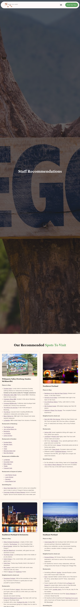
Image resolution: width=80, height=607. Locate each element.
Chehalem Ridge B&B (10, 399)
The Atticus (7, 412)
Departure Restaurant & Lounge (13, 598)
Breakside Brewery (60, 451)
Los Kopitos (7, 433)
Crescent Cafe (8, 468)
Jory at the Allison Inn (10, 429)
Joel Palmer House (10, 475)
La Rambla (7, 459)
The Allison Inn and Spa (10, 407)
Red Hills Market (8, 453)
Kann (45, 576)
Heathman (19, 571)
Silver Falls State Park (10, 488)
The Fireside (54, 441)
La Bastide (7, 420)
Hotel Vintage (8, 559)
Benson (11, 571)
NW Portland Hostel (50, 406)
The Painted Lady (9, 427)
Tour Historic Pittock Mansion (53, 464)
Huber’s (18, 589)
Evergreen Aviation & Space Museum (14, 492)
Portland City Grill (22, 602)
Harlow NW (47, 432)
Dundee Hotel (8, 388)
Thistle (5, 466)
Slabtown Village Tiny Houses (53, 410)
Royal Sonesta (8, 546)
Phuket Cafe (55, 436)
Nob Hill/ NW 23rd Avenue (52, 419)
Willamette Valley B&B (10, 395)
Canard (46, 585)
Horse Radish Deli (10, 481)
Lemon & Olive (8, 435)
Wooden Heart (8, 444)
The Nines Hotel (8, 554)
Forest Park (74, 462)
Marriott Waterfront (9, 550)
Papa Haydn (55, 449)
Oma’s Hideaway (71, 593)
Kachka (59, 572)
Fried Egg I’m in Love (71, 598)
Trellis (5, 446)
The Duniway (13, 544)
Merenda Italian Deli (9, 451)
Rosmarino (7, 431)
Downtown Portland (9, 578)
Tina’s (5, 449)
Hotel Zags (7, 563)
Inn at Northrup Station (51, 402)
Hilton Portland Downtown (11, 542)
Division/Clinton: (49, 557)
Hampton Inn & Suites (50, 397)
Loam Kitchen (9, 477)
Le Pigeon (69, 583)
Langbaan (47, 436)
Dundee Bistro (8, 442)
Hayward (8, 479)
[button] (61, 5)
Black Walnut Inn (8, 416)
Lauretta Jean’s (57, 589)
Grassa (59, 445)
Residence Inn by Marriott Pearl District (55, 393)
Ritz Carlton (7, 567)
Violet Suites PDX (49, 542)
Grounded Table (8, 462)
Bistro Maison (8, 464)
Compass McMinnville (10, 403)
